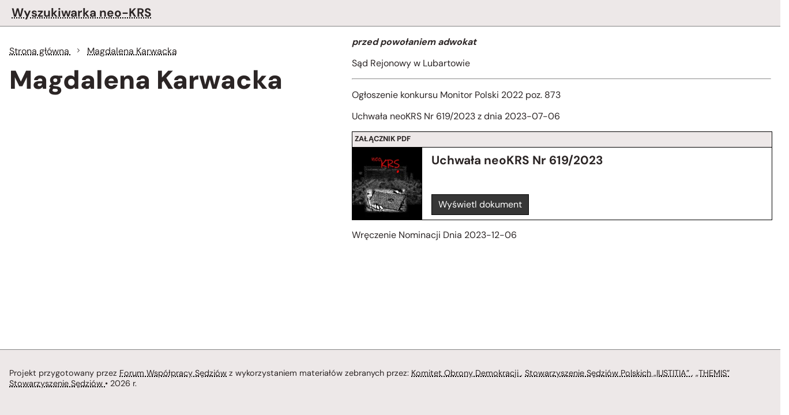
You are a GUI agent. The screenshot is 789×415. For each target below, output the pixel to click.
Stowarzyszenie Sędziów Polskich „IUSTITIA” (608, 373)
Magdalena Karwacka (132, 51)
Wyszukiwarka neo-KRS (82, 12)
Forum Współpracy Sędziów (173, 373)
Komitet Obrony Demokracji (466, 373)
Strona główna (40, 51)
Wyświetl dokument (480, 204)
